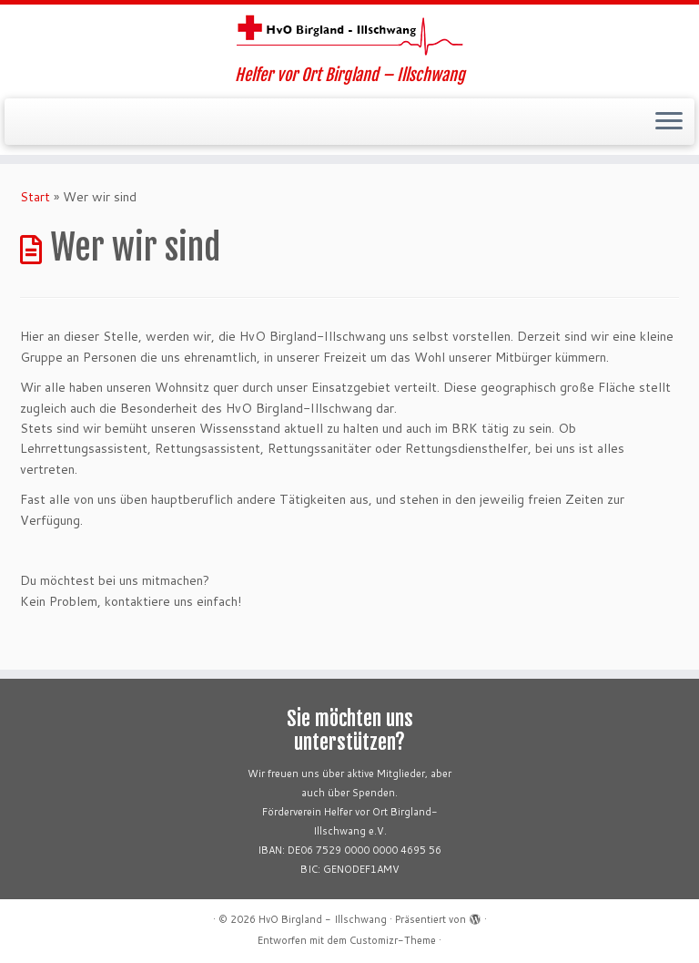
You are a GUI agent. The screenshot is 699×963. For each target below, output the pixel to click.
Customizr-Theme (393, 940)
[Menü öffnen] (669, 122)
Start (35, 197)
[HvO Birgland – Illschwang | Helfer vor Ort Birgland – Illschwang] (349, 35)
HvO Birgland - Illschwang (322, 919)
